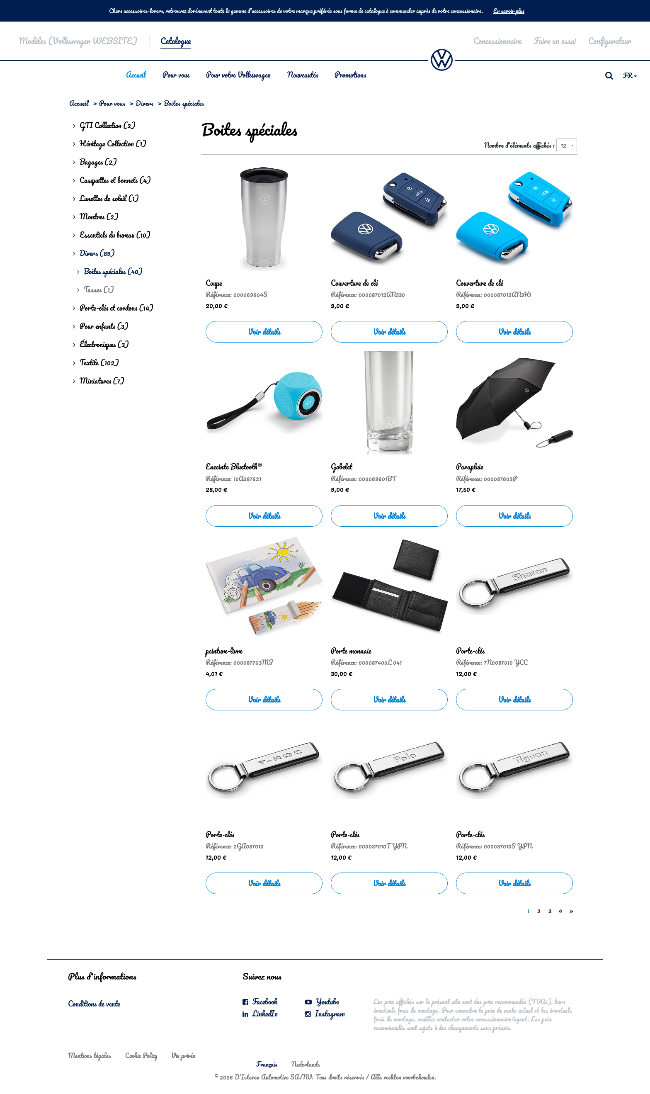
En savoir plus (508, 11)
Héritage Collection (109, 143)
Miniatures (98, 381)
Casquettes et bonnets (112, 180)
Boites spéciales (110, 271)
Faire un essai (555, 40)
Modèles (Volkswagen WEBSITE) (78, 40)
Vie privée (183, 1055)
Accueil (136, 74)
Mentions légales (89, 1055)
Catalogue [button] (175, 40)
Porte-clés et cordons (113, 308)
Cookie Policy (141, 1055)
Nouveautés (302, 74)
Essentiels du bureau (111, 235)
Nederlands (305, 1064)
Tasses (95, 289)
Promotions (350, 74)
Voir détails (264, 332)
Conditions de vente (94, 1003)
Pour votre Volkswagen (238, 74)
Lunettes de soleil (106, 198)
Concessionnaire (497, 40)
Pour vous (175, 74)
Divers (144, 103)
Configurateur (609, 40)
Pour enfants (101, 326)
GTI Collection (104, 125)
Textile (96, 362)
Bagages (95, 162)
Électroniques (101, 344)
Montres (96, 216)
